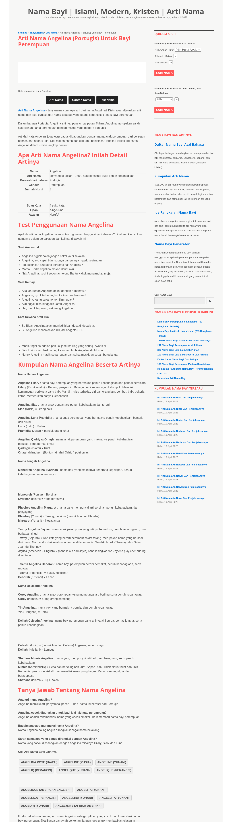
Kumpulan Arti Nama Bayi (171, 378)
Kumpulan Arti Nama (171, 176)
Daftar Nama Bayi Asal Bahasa (179, 144)
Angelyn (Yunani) (35, 805)
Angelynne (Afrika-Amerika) (78, 805)
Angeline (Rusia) (77, 762)
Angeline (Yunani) (111, 762)
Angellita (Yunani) (115, 797)
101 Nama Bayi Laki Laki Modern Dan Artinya (182, 354)
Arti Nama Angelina (31, 110)
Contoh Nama (81, 99)
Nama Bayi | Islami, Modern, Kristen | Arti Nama (116, 11)
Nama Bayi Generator (172, 244)
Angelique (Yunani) (74, 770)
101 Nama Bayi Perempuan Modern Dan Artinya (183, 364)
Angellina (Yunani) (77, 797)
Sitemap (22, 32)
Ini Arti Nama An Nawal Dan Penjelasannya (181, 476)
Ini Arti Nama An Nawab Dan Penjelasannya (181, 487)
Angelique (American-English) (46, 789)
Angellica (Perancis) (38, 797)
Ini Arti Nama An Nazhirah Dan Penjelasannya (182, 431)
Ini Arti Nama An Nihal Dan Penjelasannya (180, 408)
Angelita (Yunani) (91, 789)
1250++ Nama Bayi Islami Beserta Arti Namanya (183, 340)
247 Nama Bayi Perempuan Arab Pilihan (179, 345)
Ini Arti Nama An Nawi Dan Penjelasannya (180, 453)
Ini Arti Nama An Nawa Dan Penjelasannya (180, 498)
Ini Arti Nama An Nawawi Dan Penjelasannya (182, 464)
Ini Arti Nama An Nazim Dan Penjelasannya (181, 420)
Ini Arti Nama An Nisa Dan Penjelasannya (180, 397)
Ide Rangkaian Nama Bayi (175, 212)
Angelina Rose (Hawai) (39, 762)
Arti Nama (51, 32)
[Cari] (210, 300)
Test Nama (107, 99)
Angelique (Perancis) (113, 770)
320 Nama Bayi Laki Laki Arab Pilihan (178, 350)
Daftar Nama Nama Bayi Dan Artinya (177, 359)
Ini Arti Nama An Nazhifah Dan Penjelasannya (182, 442)
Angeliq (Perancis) (36, 770)
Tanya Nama (37, 32)
